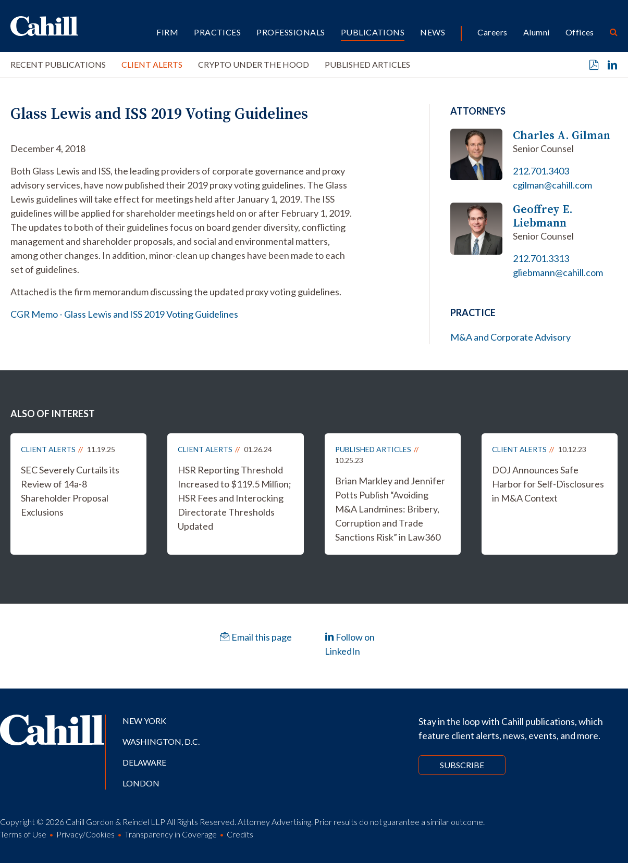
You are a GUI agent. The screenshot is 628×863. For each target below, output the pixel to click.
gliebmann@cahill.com (558, 272)
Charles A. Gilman (561, 135)
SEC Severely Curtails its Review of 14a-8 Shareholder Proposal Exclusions (70, 491)
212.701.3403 (541, 171)
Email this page (256, 637)
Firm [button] (167, 32)
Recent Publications (58, 64)
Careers (492, 32)
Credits (240, 834)
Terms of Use (23, 834)
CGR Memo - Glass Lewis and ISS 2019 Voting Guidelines (124, 314)
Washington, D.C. (161, 741)
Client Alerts (151, 64)
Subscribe (462, 765)
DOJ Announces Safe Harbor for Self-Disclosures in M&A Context (548, 484)
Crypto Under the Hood (253, 64)
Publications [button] (373, 32)
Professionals (290, 32)
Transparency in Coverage (171, 834)
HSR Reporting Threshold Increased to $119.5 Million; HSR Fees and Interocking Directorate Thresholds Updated (234, 498)
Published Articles (367, 64)
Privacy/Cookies (85, 834)
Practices (217, 32)
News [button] (432, 32)
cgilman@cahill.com (552, 185)
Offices (579, 32)
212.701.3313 (541, 258)
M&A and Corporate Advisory (510, 337)
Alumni (536, 32)
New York (144, 721)
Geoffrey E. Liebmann (543, 216)
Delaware (144, 762)
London (140, 783)
